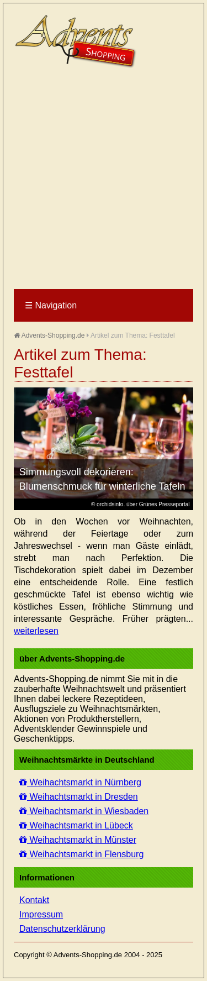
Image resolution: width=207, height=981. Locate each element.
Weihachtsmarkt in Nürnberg (80, 782)
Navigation (51, 305)
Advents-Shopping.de (49, 335)
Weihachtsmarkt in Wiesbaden (83, 811)
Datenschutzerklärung (62, 928)
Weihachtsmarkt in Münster (77, 839)
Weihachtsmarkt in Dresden (78, 796)
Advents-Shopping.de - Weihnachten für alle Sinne (77, 41)
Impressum (41, 914)
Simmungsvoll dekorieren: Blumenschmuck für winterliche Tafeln (102, 479)
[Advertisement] (103, 179)
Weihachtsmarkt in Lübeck (76, 825)
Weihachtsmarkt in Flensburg (81, 854)
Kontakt (34, 900)
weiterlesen (36, 631)
